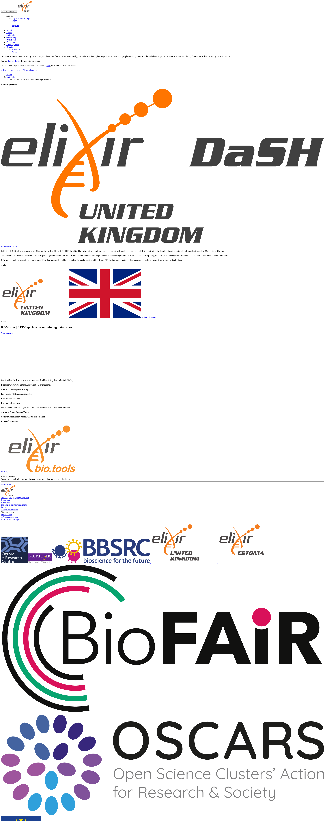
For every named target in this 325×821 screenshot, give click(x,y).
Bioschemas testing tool (11, 519)
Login (14, 21)
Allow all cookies (30, 70)
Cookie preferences (9, 510)
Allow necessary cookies (11, 70)
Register (15, 25)
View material (7, 333)
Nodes (14, 52)
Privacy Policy (14, 61)
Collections (11, 42)
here (48, 65)
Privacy (4, 507)
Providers (16, 49)
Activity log (6, 484)
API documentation (9, 517)
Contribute (5, 500)
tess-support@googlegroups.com (15, 497)
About (9, 30)
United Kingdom (78, 317)
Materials (10, 35)
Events (9, 32)
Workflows (11, 40)
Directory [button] (10, 47)
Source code (6, 514)
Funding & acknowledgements (14, 505)
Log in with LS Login (21, 18)
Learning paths (12, 44)
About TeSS (6, 502)
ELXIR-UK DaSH (9, 246)
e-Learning (11, 37)
